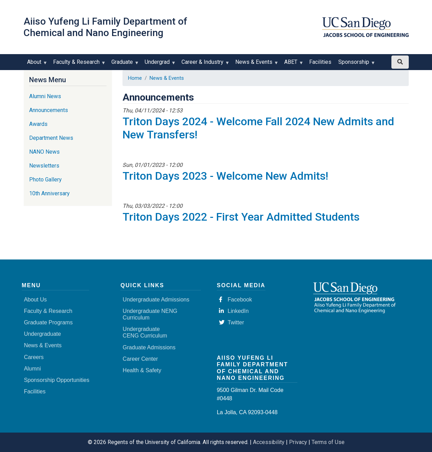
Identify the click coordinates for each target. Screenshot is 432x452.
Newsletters (44, 165)
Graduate (123, 64)
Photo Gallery (45, 179)
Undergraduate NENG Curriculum (150, 314)
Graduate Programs (48, 322)
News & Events (255, 64)
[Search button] (400, 62)
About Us (35, 299)
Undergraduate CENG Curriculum (145, 332)
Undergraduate (42, 334)
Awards (38, 124)
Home (135, 78)
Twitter (231, 322)
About (36, 64)
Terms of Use (328, 442)
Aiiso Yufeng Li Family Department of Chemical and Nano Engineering (105, 27)
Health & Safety (142, 370)
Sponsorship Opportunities (57, 380)
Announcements (48, 110)
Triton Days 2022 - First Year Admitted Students (240, 216)
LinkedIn (234, 311)
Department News (51, 138)
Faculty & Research (78, 64)
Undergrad (158, 64)
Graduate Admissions (149, 347)
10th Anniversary (49, 193)
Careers (34, 357)
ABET (292, 64)
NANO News (44, 151)
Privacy (298, 442)
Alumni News (45, 96)
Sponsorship (355, 64)
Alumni (32, 369)
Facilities (320, 62)
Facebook (235, 299)
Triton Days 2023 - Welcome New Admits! (225, 175)
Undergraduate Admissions (156, 299)
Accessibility (269, 442)
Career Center (140, 359)
